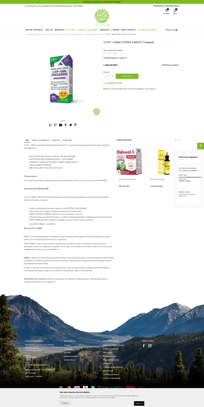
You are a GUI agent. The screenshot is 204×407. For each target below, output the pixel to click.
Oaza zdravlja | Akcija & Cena (35, 34)
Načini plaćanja (109, 356)
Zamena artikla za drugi (113, 367)
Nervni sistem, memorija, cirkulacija (70, 34)
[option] (102, 2)
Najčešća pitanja (71, 356)
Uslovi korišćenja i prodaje (113, 345)
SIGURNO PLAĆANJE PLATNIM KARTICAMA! (102, 2)
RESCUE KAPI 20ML (157, 179)
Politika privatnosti (110, 349)
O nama (67, 345)
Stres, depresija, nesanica (94, 34)
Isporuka (106, 363)
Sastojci (56, 140)
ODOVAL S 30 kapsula (127, 179)
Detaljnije (65, 403)
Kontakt (67, 353)
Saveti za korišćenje (40, 140)
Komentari (67, 140)
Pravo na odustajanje (112, 378)
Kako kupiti (107, 353)
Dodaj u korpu (127, 76)
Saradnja (68, 349)
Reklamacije (108, 371)
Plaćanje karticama (111, 360)
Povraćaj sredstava (111, 374)
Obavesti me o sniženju (170, 65)
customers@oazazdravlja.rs (190, 177)
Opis (27, 140)
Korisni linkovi (69, 360)
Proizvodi (51, 34)
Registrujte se (172, 6)
